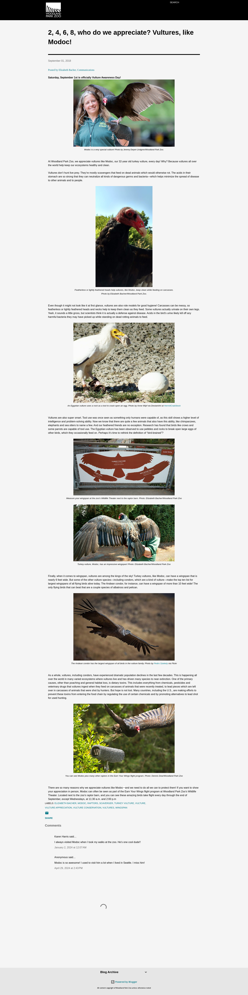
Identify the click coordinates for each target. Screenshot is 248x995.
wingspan (121, 807)
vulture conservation (87, 807)
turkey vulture (124, 803)
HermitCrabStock (172, 406)
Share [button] (49, 818)
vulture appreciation (58, 807)
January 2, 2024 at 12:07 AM (70, 847)
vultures (108, 807)
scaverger (106, 803)
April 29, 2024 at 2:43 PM (68, 868)
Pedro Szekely (161, 663)
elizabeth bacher (65, 803)
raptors (92, 803)
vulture (140, 803)
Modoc (82, 803)
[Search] (174, 2)
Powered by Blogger (124, 981)
